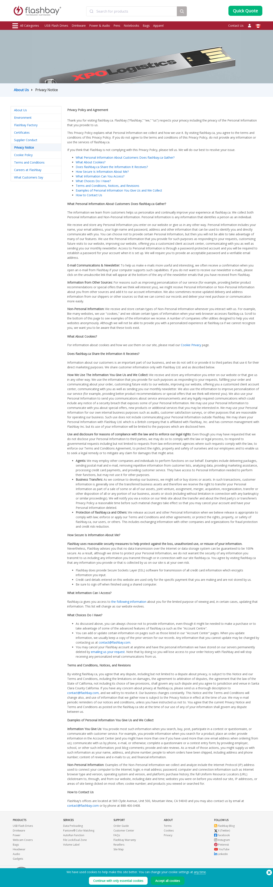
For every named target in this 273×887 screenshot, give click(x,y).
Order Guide (121, 826)
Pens (116, 25)
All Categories (25, 26)
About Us (21, 90)
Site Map (118, 849)
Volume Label (71, 844)
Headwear (19, 849)
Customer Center (123, 830)
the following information (128, 602)
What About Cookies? (90, 162)
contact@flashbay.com (114, 642)
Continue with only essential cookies (118, 881)
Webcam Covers (23, 840)
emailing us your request (108, 652)
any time (200, 872)
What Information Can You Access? (100, 176)
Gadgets (18, 859)
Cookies (169, 830)
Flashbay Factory (26, 125)
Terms (167, 826)
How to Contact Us (89, 195)
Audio (16, 854)
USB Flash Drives (56, 25)
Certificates (22, 132)
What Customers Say (28, 177)
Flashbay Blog (224, 826)
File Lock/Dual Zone (75, 840)
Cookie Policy (23, 155)
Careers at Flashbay (27, 170)
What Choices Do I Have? (93, 181)
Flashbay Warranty (124, 840)
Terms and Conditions (29, 162)
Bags (146, 25)
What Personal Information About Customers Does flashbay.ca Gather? (125, 157)
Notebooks (131, 25)
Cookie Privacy (191, 345)
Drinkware (79, 25)
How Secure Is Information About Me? (102, 172)
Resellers (118, 844)
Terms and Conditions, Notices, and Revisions (107, 186)
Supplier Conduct (25, 140)
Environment (23, 118)
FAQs (116, 835)
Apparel (158, 25)
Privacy (168, 835)
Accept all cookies (167, 881)
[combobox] (131, 11)
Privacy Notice (24, 147)
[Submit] (91, 11)
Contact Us (236, 25)
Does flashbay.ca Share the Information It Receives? (112, 167)
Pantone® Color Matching (78, 830)
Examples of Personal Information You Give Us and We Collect (119, 190)
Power (16, 835)
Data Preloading (73, 826)
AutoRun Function (73, 835)
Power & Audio (99, 25)
